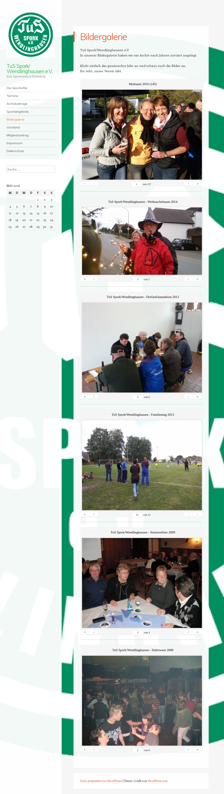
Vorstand (13, 127)
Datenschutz (15, 151)
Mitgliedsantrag (18, 135)
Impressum (15, 143)
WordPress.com (158, 781)
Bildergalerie (15, 119)
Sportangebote (18, 112)
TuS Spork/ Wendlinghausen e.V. (29, 68)
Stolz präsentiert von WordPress (100, 781)
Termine (12, 96)
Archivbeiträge (17, 104)
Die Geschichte (17, 88)
